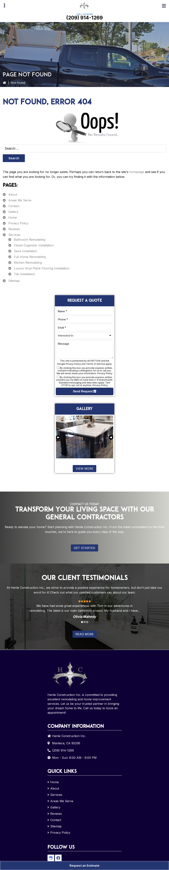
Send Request (84, 391)
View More (84, 468)
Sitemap (14, 281)
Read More (85, 634)
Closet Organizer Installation (34, 245)
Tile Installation (24, 274)
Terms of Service (95, 363)
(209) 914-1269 (84, 18)
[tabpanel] (84, 609)
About (12, 194)
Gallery (13, 212)
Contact (13, 206)
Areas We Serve (19, 200)
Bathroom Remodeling (29, 239)
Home (12, 217)
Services (14, 235)
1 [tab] (82, 622)
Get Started (84, 548)
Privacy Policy (18, 223)
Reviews (14, 229)
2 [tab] (85, 622)
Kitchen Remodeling (28, 262)
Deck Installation (25, 251)
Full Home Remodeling (30, 257)
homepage (136, 172)
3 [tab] (87, 622)
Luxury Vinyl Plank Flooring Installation (41, 268)
